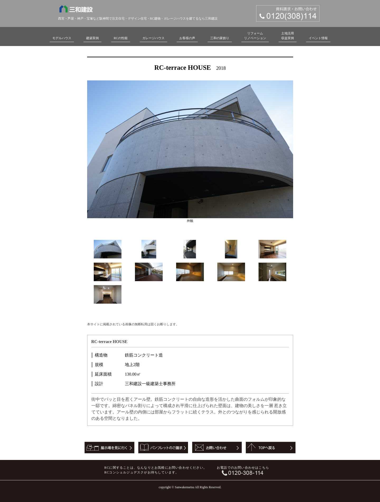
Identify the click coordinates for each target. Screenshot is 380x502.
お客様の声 (187, 38)
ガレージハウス (153, 38)
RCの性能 (121, 38)
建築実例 (92, 38)
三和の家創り (219, 38)
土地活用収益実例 (287, 35)
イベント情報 (318, 38)
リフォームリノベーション (255, 35)
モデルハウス (61, 38)
